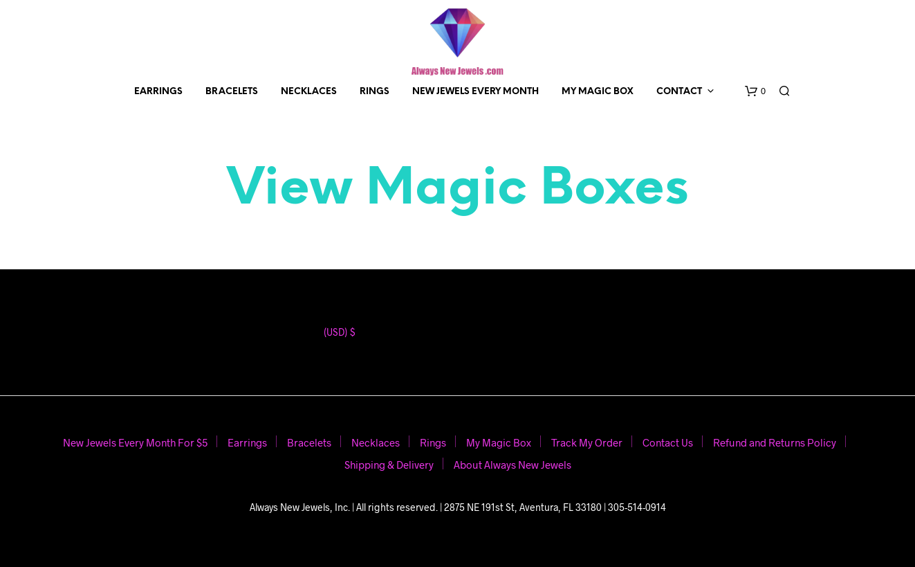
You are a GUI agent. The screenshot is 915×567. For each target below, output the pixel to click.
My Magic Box (598, 91)
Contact (679, 91)
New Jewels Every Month (475, 91)
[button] (755, 91)
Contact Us (668, 442)
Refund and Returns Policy (774, 442)
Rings (374, 91)
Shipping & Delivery (389, 464)
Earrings (158, 91)
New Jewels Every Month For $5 (135, 442)
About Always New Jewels (512, 464)
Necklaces (309, 91)
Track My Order (586, 442)
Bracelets (231, 91)
